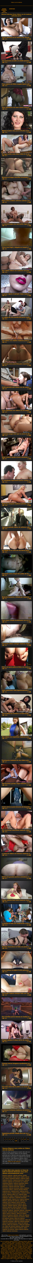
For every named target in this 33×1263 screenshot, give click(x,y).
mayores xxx (15, 1199)
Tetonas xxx (23, 1258)
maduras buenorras (18, 1180)
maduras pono (15, 1191)
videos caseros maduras (9, 1213)
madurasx (5, 1197)
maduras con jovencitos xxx (15, 1181)
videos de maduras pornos (9, 1223)
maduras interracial (14, 1186)
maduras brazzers (7, 1180)
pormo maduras (21, 1202)
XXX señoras (28, 1257)
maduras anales (24, 1178)
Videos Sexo (17, 1248)
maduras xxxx (18, 1196)
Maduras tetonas (14, 1241)
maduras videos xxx (12, 1194)
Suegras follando (5, 1253)
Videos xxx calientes (27, 1246)
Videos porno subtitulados (7, 1248)
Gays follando (8, 1246)
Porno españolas (11, 1243)
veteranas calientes (19, 1210)
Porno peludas (7, 1242)
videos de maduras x (13, 1224)
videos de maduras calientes (10, 1215)
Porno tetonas (25, 1245)
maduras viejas (22, 1194)
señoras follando (17, 1207)
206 (16, 1141)
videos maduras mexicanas (9, 1231)
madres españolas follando (12, 1178)
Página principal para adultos (4, 10)
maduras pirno (6, 1191)
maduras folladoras (7, 1185)
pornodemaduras (7, 1204)
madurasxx (12, 1197)
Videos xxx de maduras (16, 2)
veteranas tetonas (23, 1212)
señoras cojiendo (7, 1207)
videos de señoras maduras (12, 1226)
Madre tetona (23, 1248)
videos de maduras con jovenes (16, 1216)
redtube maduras (12, 1205)
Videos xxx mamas (16, 1242)
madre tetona (16, 1177)
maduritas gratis (6, 1199)
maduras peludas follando (21, 1189)
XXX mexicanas (11, 1250)
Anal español (12, 1251)
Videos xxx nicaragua (17, 1246)
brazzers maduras (7, 1175)
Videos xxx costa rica (21, 1251)
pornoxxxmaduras (17, 1204)
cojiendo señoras (17, 1175)
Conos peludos (18, 1252)
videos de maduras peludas (21, 1221)
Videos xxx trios (21, 1254)
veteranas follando (13, 1212)
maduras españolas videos (20, 1183)
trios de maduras (15, 1208)
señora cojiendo (22, 1205)
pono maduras (12, 1202)
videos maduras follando (21, 1229)
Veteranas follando (22, 1241)
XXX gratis (21, 1256)
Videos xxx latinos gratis (7, 1247)
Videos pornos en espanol (22, 1250)
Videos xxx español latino (7, 1258)
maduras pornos (6, 1193)
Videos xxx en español (12, 1256)
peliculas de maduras (13, 1200)
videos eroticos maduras (16, 1227)
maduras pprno (16, 1193)
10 (25, 1139)
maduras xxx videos (7, 1196)
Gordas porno (16, 1258)
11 (28, 1139)
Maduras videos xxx (9, 1252)
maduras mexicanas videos (15, 1188)
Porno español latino (12, 1257)
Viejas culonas (17, 1245)
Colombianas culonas (20, 1243)
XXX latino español (27, 1252)
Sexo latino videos (26, 1247)
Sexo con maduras (4, 1241)
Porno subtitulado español (16, 1253)
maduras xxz (25, 1196)
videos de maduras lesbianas (16, 1220)
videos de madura (21, 1213)
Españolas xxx (20, 1257)
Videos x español (18, 1247)
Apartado (12, 9)
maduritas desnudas (20, 1197)
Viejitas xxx (25, 1253)
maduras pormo (24, 1191)
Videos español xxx (9, 1245)
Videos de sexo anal (12, 1254)
